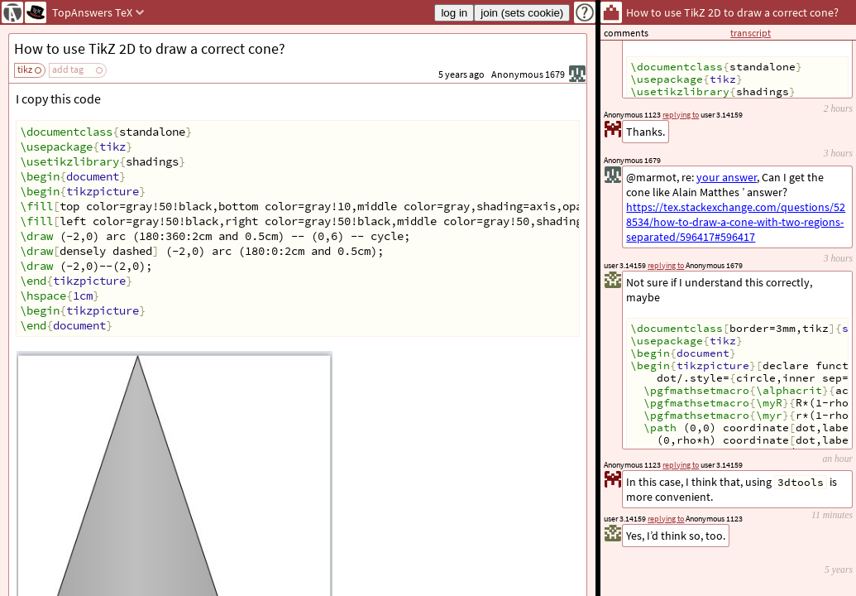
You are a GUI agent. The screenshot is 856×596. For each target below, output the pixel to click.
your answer (726, 177)
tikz (24, 69)
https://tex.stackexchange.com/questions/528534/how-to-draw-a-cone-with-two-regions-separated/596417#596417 (735, 221)
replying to (666, 518)
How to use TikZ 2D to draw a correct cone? (149, 48)
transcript (750, 32)
